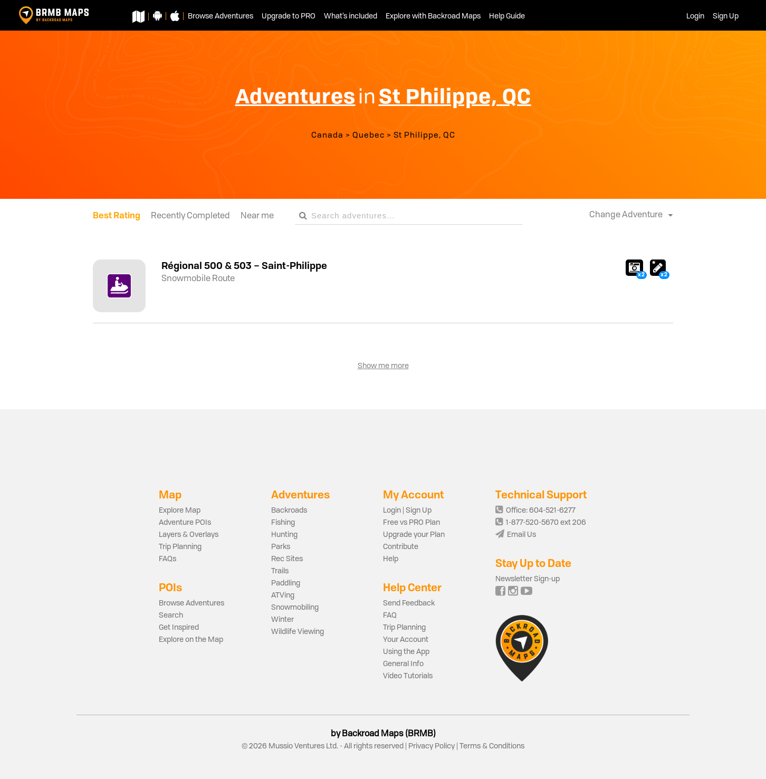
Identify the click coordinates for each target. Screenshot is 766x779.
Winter (282, 619)
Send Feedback (409, 603)
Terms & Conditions (491, 746)
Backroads (289, 510)
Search (171, 615)
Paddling (285, 583)
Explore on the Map (191, 639)
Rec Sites (287, 559)
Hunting (284, 534)
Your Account (405, 639)
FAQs (167, 559)
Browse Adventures (191, 603)
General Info (403, 664)
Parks (280, 547)
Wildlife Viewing (297, 632)
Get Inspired (179, 627)
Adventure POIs (185, 522)
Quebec (368, 136)
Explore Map (179, 510)
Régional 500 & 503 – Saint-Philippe (244, 265)
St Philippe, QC (424, 136)
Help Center (412, 587)
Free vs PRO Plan (411, 522)
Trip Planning (180, 547)
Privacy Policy (431, 746)
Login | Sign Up (407, 510)
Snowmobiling (295, 607)
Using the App (406, 652)
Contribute (400, 547)
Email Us (515, 534)
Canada (327, 136)
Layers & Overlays (188, 534)
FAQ (390, 615)
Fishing (283, 522)
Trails (280, 571)
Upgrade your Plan (414, 534)
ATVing (282, 595)
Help (390, 559)
